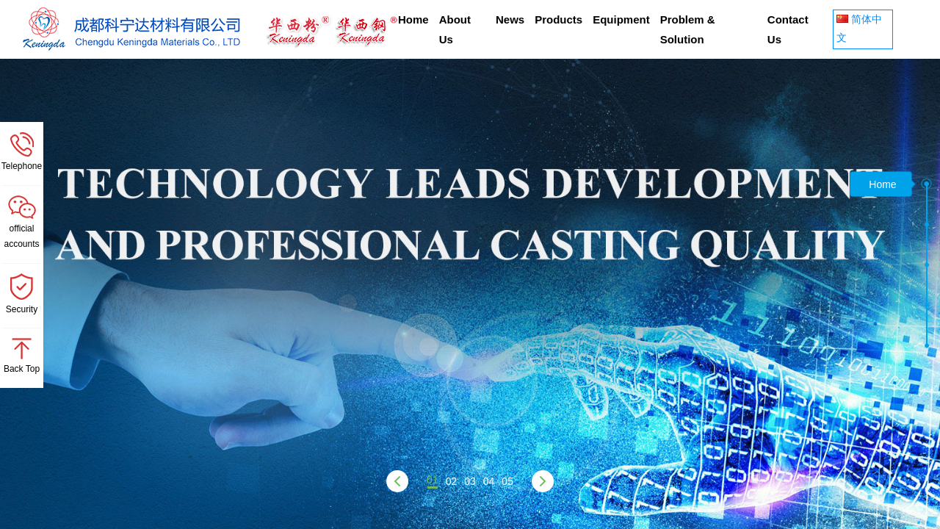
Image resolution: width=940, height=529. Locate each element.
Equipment (621, 19)
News (510, 19)
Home (413, 19)
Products (558, 19)
